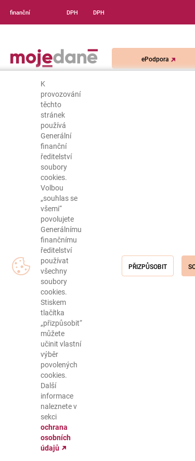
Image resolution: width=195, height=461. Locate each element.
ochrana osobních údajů (56, 437)
